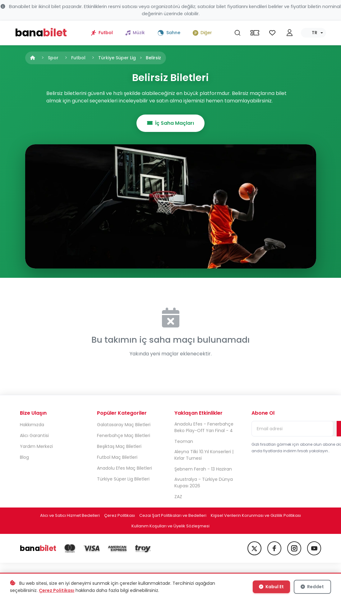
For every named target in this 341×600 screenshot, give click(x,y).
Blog (24, 457)
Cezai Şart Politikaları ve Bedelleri (172, 515)
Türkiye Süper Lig (117, 58)
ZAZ (178, 497)
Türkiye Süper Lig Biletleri (123, 479)
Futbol (78, 58)
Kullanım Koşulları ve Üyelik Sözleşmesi (170, 526)
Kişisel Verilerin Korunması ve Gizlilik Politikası (256, 515)
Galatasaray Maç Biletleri (123, 425)
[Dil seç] (313, 33)
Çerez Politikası (119, 515)
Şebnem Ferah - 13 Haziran (203, 469)
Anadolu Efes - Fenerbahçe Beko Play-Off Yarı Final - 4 (203, 427)
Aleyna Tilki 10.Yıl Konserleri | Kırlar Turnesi (203, 455)
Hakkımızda (32, 425)
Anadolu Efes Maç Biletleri (124, 468)
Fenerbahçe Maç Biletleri (123, 435)
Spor (53, 58)
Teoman (183, 441)
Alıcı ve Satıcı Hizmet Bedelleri (70, 515)
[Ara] (237, 33)
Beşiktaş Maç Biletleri (119, 446)
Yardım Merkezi (36, 446)
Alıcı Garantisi (34, 435)
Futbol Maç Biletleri (117, 457)
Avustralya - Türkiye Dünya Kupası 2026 (203, 482)
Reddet (312, 587)
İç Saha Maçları (170, 123)
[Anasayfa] (32, 58)
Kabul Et (271, 587)
